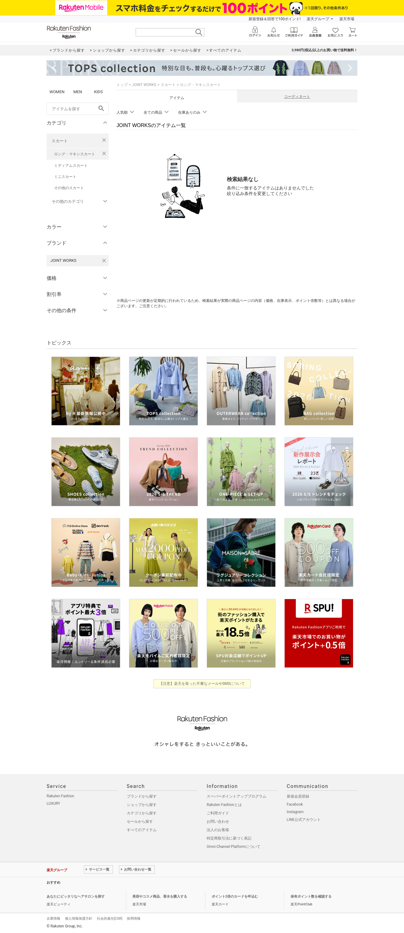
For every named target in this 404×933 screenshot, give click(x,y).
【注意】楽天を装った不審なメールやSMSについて (202, 683)
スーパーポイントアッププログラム (236, 796)
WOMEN (57, 91)
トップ (122, 85)
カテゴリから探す (142, 813)
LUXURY (53, 803)
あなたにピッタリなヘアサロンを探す (76, 896)
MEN (77, 91)
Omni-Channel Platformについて (233, 846)
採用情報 (133, 919)
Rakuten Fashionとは (224, 805)
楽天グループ (318, 19)
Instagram (295, 812)
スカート (60, 141)
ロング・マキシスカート (74, 154)
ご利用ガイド (218, 813)
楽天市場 (346, 19)
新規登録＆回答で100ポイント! (275, 19)
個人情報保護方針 (78, 919)
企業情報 (53, 919)
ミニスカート (65, 177)
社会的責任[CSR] (109, 919)
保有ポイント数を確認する (311, 896)
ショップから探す (142, 805)
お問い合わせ (218, 821)
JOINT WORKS (144, 85)
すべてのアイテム (142, 830)
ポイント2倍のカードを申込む (235, 896)
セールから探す (140, 821)
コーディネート (297, 96)
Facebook (295, 804)
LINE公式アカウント (304, 819)
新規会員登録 (298, 796)
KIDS (98, 91)
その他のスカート (69, 188)
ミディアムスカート (71, 165)
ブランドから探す (142, 796)
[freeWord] (78, 108)
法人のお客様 (218, 830)
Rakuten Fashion (60, 796)
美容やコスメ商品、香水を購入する (159, 896)
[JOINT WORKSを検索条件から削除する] (104, 260)
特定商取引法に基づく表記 (229, 838)
